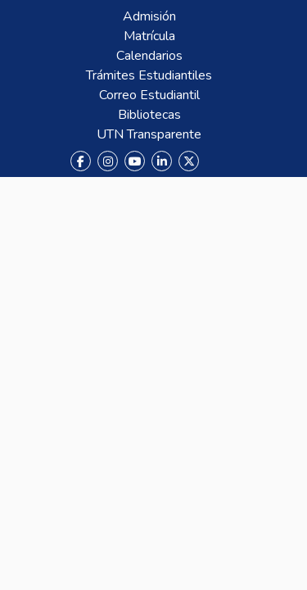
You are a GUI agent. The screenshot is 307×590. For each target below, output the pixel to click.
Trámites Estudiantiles (149, 75)
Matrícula (149, 36)
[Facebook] (80, 161)
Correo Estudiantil (149, 95)
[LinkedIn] (161, 161)
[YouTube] (134, 161)
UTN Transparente (149, 134)
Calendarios (149, 56)
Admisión (149, 16)
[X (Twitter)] (188, 161)
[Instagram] (107, 161)
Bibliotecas (149, 115)
